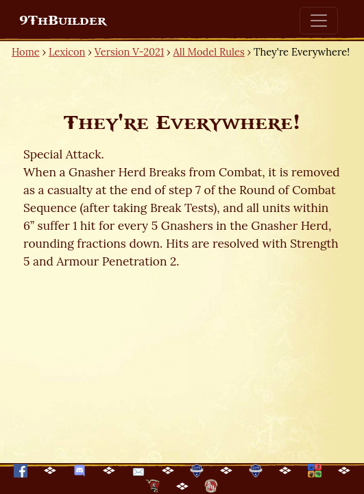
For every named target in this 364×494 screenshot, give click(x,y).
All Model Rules (209, 51)
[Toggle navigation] (319, 20)
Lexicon (67, 51)
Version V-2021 (129, 51)
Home (26, 51)
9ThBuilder (62, 20)
